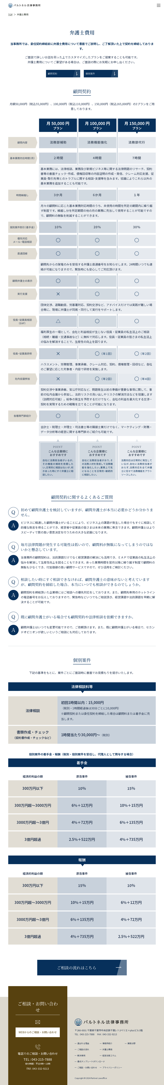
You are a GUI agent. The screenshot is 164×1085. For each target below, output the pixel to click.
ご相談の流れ (83, 1049)
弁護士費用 (107, 1049)
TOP (10, 14)
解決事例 (81, 1055)
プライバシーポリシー (112, 1067)
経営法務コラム (109, 1055)
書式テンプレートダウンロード (91, 1061)
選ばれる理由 (83, 1043)
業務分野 (131, 1043)
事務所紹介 (107, 1043)
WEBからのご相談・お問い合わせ (38, 1032)
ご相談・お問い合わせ (87, 1067)
